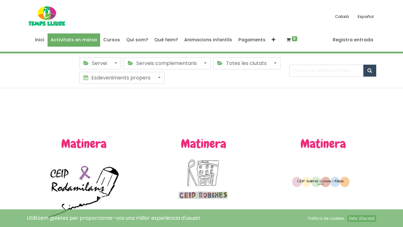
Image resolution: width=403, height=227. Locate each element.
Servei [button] (95, 63)
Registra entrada (353, 40)
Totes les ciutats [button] (242, 63)
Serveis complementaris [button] (163, 63)
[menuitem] (40, 40)
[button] (273, 40)
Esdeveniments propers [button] (117, 77)
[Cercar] (369, 71)
